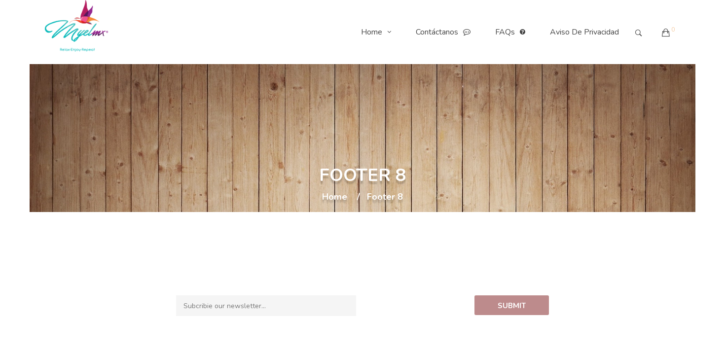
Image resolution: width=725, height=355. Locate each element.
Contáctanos (445, 32)
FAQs (512, 32)
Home (378, 32)
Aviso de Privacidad (584, 32)
